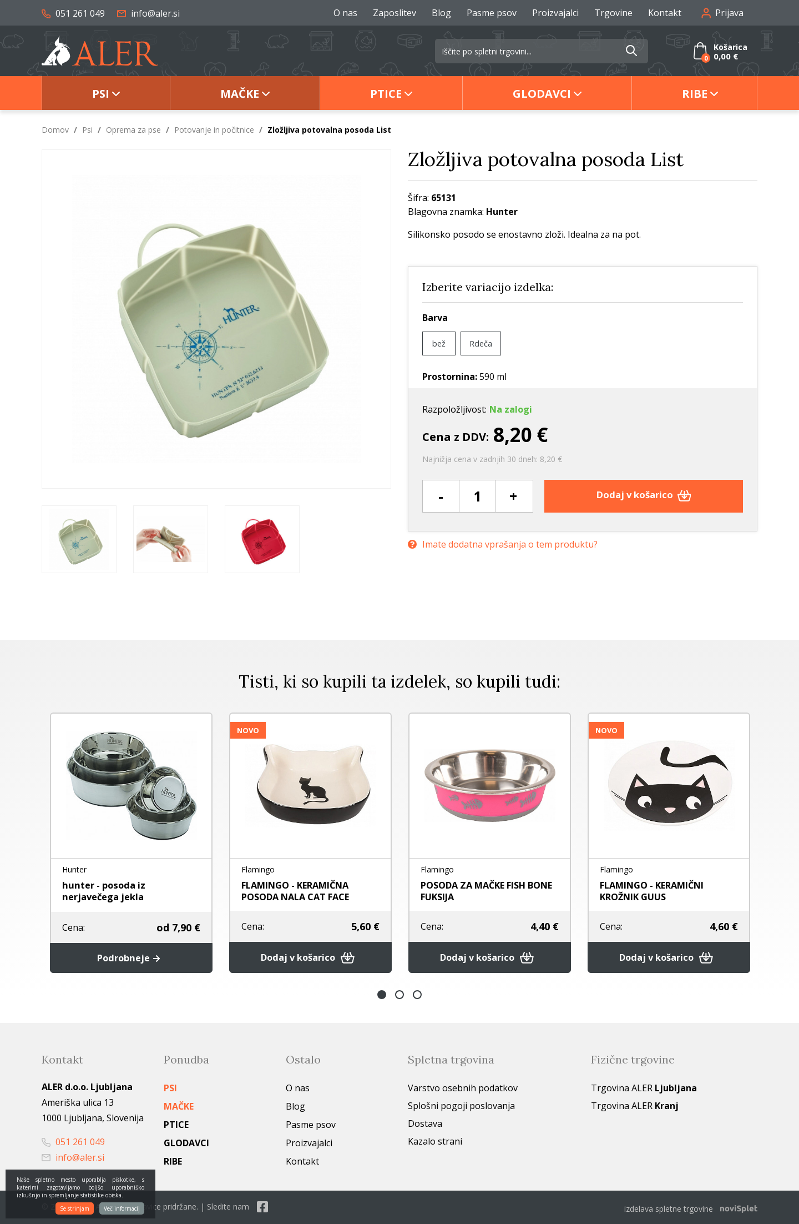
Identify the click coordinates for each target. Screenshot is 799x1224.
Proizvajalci (555, 13)
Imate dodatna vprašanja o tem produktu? (503, 542)
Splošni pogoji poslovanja (461, 1107)
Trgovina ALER (644, 1089)
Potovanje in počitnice (214, 129)
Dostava (425, 1125)
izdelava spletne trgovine (668, 1208)
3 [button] (417, 996)
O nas (345, 13)
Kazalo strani (435, 1143)
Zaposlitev (394, 13)
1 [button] (381, 996)
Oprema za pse (133, 129)
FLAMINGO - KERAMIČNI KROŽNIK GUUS (660, 890)
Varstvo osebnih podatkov (463, 1089)
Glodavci (542, 93)
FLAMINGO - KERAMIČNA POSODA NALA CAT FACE (303, 890)
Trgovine (613, 13)
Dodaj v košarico (644, 495)
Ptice (386, 93)
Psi (100, 93)
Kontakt (664, 13)
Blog (441, 13)
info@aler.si (148, 13)
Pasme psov (492, 13)
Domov (55, 129)
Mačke (239, 93)
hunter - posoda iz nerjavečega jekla (107, 890)
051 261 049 (73, 13)
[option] (79, 539)
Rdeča (481, 343)
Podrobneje (131, 958)
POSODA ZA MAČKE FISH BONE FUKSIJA (481, 890)
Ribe (694, 93)
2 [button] (399, 996)
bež (439, 343)
